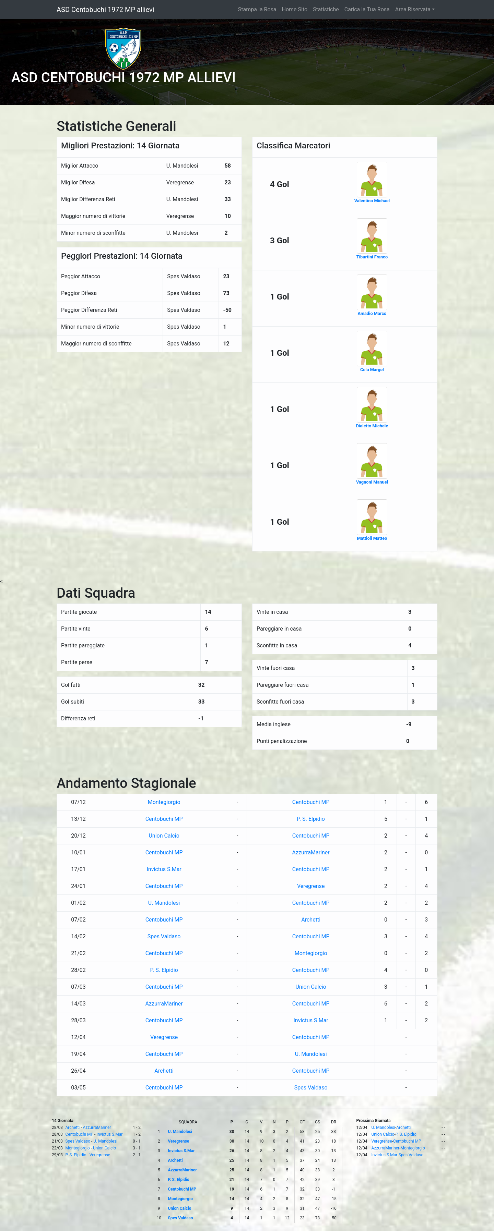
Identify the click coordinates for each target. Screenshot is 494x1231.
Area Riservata (413, 9)
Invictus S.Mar (163, 869)
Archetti (310, 919)
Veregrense (311, 886)
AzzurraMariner (311, 852)
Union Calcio (164, 835)
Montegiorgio (164, 802)
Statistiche (326, 9)
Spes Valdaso (164, 936)
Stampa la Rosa (257, 9)
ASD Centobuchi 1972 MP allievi (105, 9)
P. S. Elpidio (311, 819)
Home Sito (295, 9)
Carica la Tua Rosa (367, 9)
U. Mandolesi (164, 903)
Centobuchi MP (311, 802)
